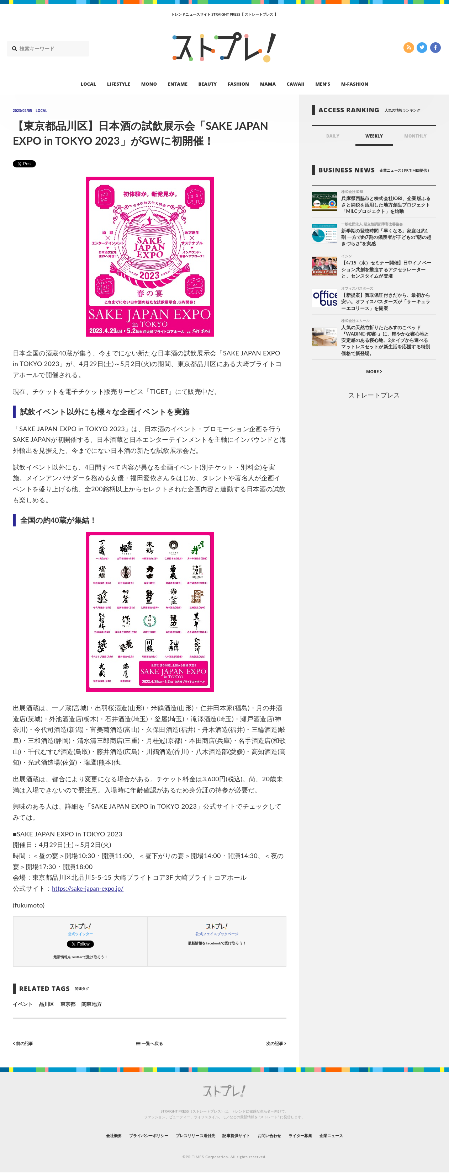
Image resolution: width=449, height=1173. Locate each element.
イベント (23, 1004)
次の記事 (274, 1043)
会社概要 (86, 1135)
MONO (149, 84)
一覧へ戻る (149, 1043)
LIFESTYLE (118, 84)
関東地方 (91, 1004)
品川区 (46, 1004)
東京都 (67, 1004)
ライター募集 (319, 1135)
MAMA (268, 84)
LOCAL (88, 84)
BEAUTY (208, 84)
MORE (374, 373)
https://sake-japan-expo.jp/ (91, 888)
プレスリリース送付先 (188, 1135)
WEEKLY (374, 136)
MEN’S (322, 84)
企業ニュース (358, 1135)
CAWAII (296, 84)
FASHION (238, 84)
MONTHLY (415, 136)
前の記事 (25, 1043)
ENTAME (177, 84)
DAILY (332, 136)
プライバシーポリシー (130, 1135)
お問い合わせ (281, 1135)
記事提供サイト (239, 1135)
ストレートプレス (374, 396)
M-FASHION (355, 84)
